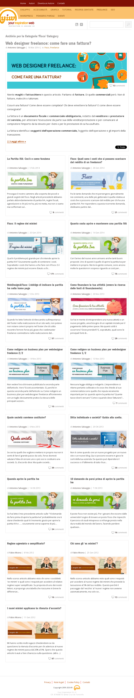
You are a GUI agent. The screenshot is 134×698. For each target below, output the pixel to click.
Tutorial (67, 9)
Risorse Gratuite (84, 9)
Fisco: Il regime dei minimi (22, 223)
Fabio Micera (15, 552)
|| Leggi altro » (16, 141)
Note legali (59, 682)
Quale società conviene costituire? (26, 417)
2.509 (77, 24)
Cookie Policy (73, 682)
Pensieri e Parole (45, 15)
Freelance (102, 9)
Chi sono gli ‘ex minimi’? (84, 543)
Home (23, 3)
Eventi (61, 15)
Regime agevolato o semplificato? (26, 543)
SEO (113, 9)
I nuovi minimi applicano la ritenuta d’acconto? (34, 608)
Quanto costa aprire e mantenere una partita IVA (98, 223)
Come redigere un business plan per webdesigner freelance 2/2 (35, 351)
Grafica (55, 9)
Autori (32, 3)
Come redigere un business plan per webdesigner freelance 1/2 (98, 351)
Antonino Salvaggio (16, 47)
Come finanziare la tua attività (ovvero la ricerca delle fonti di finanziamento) (97, 286)
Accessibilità (40, 9)
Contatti (61, 3)
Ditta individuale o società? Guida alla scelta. (96, 417)
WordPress (26, 15)
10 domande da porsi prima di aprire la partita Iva (97, 480)
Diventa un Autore (46, 3)
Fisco (47, 47)
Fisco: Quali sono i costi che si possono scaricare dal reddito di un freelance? (98, 160)
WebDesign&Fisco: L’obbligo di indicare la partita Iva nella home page (35, 286)
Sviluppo (25, 9)
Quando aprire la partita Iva (23, 479)
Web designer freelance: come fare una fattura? (48, 43)
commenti (119, 85)
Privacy (47, 682)
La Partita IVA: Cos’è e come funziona (28, 159)
